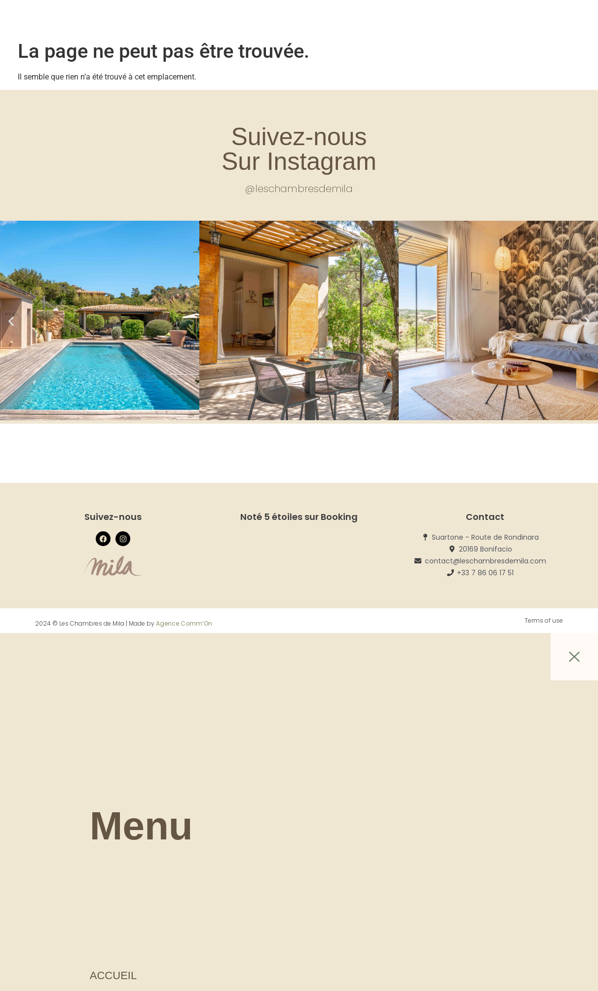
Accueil (113, 976)
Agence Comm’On (184, 623)
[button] (11, 321)
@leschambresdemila (299, 189)
